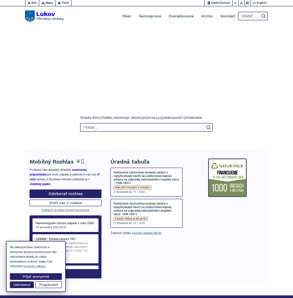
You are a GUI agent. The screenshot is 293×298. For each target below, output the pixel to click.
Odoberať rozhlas (66, 122)
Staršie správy (42, 202)
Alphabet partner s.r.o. (74, 288)
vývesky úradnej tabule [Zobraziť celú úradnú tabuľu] (146, 162)
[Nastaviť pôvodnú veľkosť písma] (242, 3)
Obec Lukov (121, 288)
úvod (159, 46)
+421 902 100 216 (251, 270)
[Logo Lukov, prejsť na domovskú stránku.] (44, 16)
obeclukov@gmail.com (253, 274)
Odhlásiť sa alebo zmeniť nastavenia (65, 139)
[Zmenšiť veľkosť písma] (236, 3)
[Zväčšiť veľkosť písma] (248, 3)
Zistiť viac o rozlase (65, 132)
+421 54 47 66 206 (251, 266)
